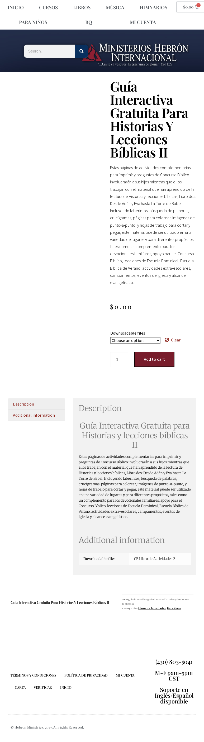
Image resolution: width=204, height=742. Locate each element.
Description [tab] (23, 404)
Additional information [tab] (34, 415)
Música (115, 7)
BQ (88, 22)
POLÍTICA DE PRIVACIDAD (86, 675)
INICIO (16, 7)
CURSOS (48, 7)
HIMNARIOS (153, 7)
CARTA (20, 687)
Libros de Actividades (152, 608)
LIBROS (82, 7)
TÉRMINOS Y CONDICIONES (33, 675)
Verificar (43, 687)
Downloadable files (127, 333)
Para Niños (33, 22)
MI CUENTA (143, 22)
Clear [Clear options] (176, 340)
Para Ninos (174, 608)
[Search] (81, 51)
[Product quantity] (119, 359)
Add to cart (154, 359)
